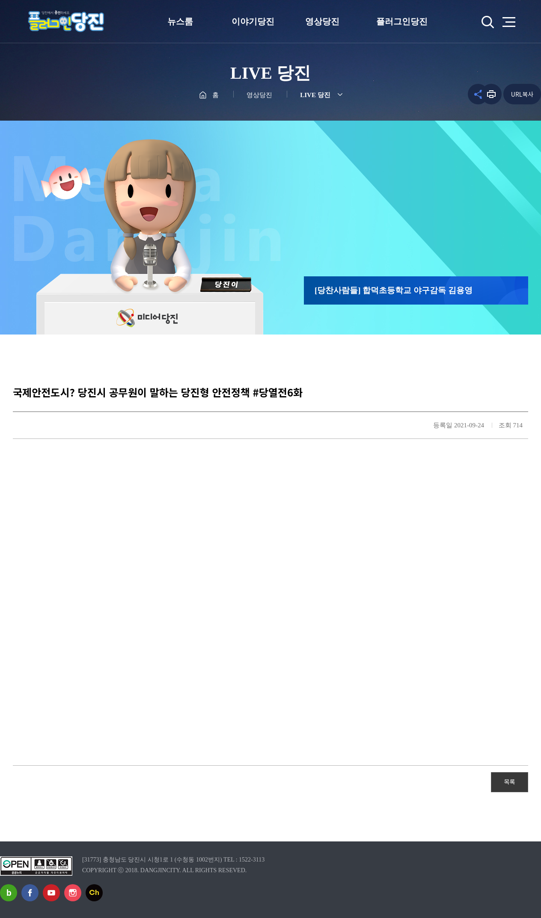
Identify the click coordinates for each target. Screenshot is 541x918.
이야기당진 (253, 21)
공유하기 (468, 94)
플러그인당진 (402, 21)
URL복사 (522, 94)
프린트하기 (491, 94)
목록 (509, 781)
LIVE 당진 (315, 95)
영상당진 (322, 21)
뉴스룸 (180, 21)
